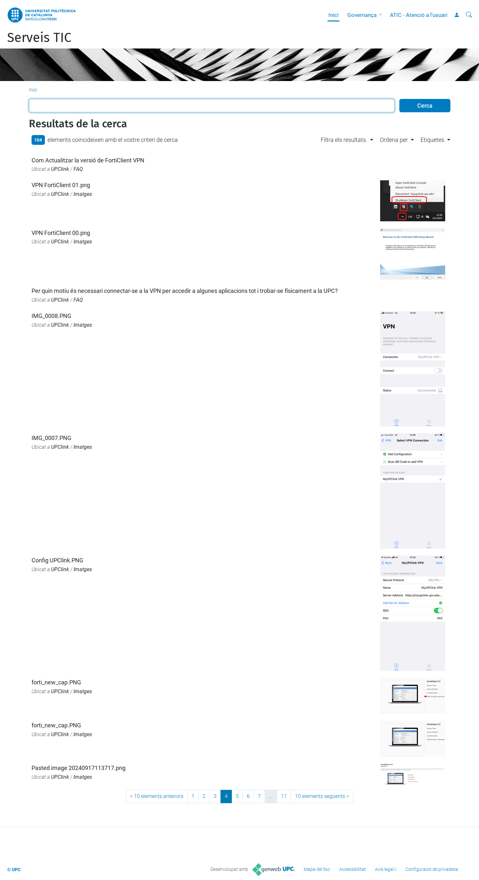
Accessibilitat (352, 869)
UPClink (60, 169)
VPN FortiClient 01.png (61, 185)
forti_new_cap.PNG (56, 682)
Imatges (82, 194)
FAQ (78, 169)
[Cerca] (469, 15)
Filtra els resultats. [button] (344, 139)
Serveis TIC (39, 38)
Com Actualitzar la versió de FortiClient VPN (88, 160)
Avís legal (384, 869)
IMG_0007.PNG (51, 437)
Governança (362, 15)
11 (284, 796)
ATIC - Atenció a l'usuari (418, 15)
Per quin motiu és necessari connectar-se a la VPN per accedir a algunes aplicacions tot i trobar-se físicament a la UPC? (185, 290)
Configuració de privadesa (432, 869)
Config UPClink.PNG (57, 560)
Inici (333, 15)
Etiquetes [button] (432, 139)
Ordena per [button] (394, 139)
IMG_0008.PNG (51, 315)
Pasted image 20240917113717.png (79, 767)
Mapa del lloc (317, 869)
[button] (382, 15)
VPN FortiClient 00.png (61, 232)
